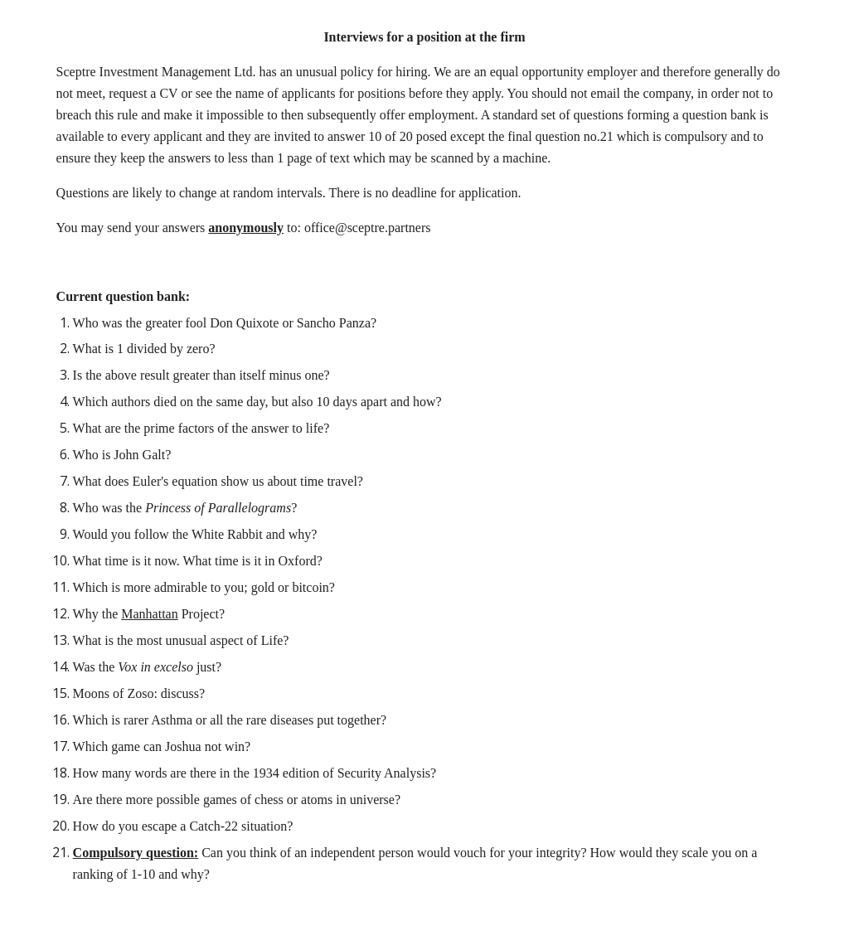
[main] (425, 472)
